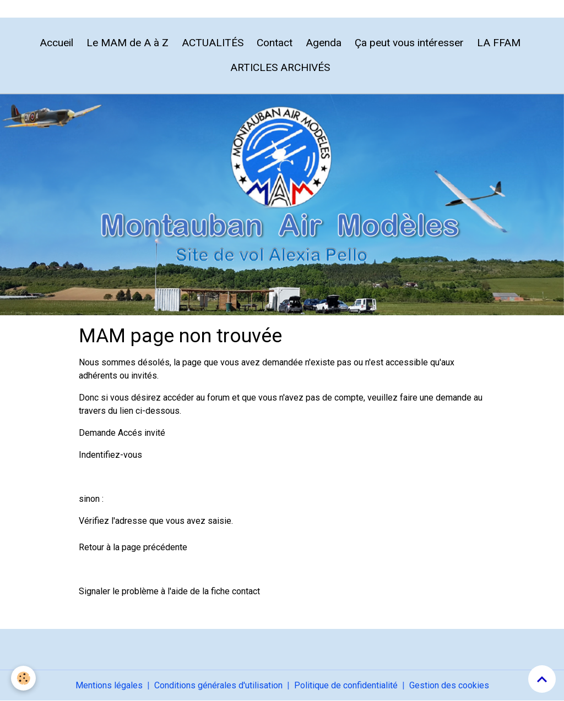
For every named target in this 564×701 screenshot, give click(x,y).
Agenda (323, 42)
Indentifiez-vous (110, 455)
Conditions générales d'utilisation (218, 685)
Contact (274, 42)
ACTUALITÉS (212, 42)
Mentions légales (109, 685)
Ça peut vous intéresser (409, 42)
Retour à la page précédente (133, 547)
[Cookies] (23, 678)
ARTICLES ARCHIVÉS (280, 67)
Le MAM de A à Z (127, 42)
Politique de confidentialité (346, 685)
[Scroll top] (542, 679)
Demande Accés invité (122, 433)
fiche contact (235, 591)
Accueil (56, 42)
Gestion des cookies (449, 685)
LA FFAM (498, 42)
